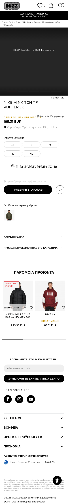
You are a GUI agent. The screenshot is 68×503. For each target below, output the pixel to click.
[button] (60, 189)
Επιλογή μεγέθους (14, 138)
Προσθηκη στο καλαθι (27, 189)
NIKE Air (50, 314)
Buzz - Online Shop (11, 22)
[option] (34, 15)
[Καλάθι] (50, 7)
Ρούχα (37, 22)
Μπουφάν (8, 25)
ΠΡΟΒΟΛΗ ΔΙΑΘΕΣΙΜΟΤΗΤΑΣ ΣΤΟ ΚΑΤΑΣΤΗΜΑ (32, 247)
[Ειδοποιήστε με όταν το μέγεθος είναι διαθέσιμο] (13, 144)
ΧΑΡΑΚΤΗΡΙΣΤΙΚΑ (32, 236)
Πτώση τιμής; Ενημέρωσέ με (50, 116)
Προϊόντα (27, 22)
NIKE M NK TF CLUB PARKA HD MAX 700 (18, 316)
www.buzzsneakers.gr (25, 497)
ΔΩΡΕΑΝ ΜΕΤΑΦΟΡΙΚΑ (34, 14)
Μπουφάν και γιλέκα (51, 22)
